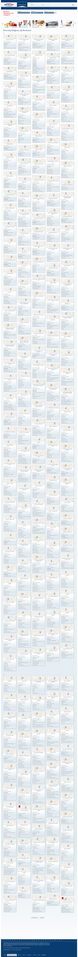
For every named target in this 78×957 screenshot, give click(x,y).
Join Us (43, 4)
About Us (29, 954)
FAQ (39, 954)
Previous (35, 917)
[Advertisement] (25, 929)
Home (5, 954)
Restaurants (35, 27)
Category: (20, 11)
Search (32, 4)
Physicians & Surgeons (23, 27)
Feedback (43, 954)
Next (42, 917)
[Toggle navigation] (73, 5)
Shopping (7, 27)
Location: (33, 11)
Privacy (34, 954)
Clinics (61, 27)
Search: (45, 11)
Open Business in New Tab (22, 817)
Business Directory (22, 4)
